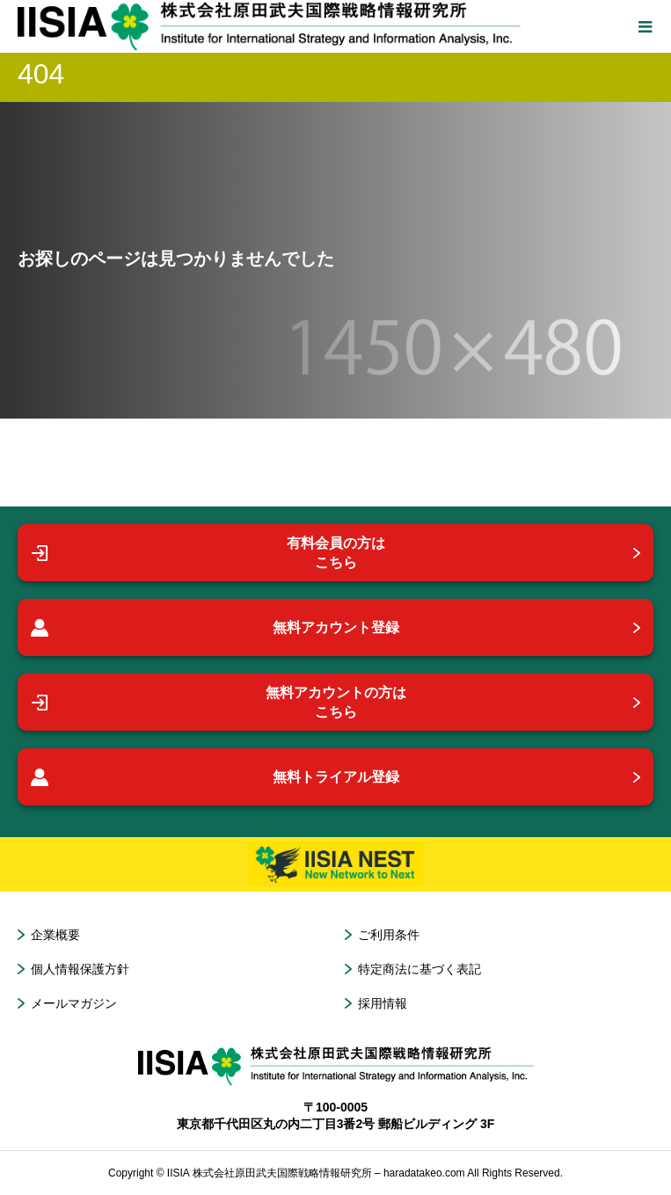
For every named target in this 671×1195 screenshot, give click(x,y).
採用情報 (382, 1003)
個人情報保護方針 (80, 969)
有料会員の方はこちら (208, 553)
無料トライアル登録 (215, 777)
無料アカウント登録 (215, 628)
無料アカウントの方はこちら (218, 702)
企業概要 (55, 935)
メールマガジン (74, 1003)
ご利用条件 (388, 935)
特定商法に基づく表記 (419, 969)
